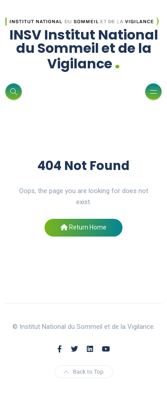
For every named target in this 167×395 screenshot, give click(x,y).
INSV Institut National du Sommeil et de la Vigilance (83, 49)
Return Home (83, 227)
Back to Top (84, 371)
